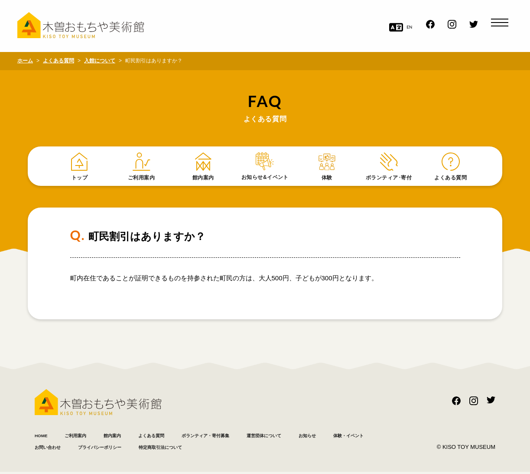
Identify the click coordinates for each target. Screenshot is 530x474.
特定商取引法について (312, 448)
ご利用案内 (88, 437)
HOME (44, 437)
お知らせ (48, 448)
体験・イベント (101, 448)
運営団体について (336, 437)
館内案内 (134, 437)
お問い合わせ (160, 448)
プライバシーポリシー (229, 448)
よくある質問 (184, 437)
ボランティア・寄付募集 (257, 437)
